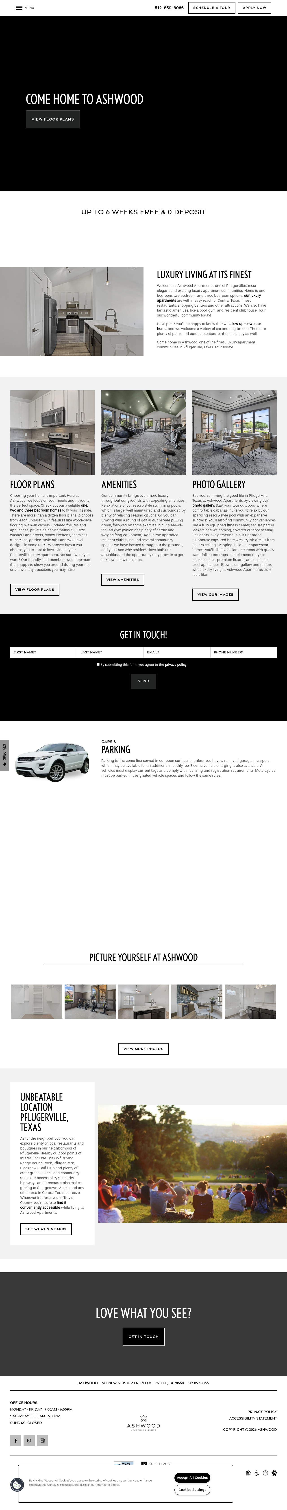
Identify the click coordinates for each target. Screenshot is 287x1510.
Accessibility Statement (253, 1430)
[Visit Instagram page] (29, 1452)
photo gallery (203, 517)
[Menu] (25, 8)
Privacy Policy (262, 1423)
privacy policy (176, 676)
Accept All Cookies (192, 1478)
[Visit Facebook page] (15, 1452)
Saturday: (20, 1428)
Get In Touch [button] (143, 1348)
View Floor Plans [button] (53, 131)
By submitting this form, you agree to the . (143, 676)
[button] (211, 8)
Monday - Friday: (26, 1421)
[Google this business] (42, 1452)
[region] (125, 1484)
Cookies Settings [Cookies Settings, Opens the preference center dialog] (192, 1490)
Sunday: (18, 1434)
